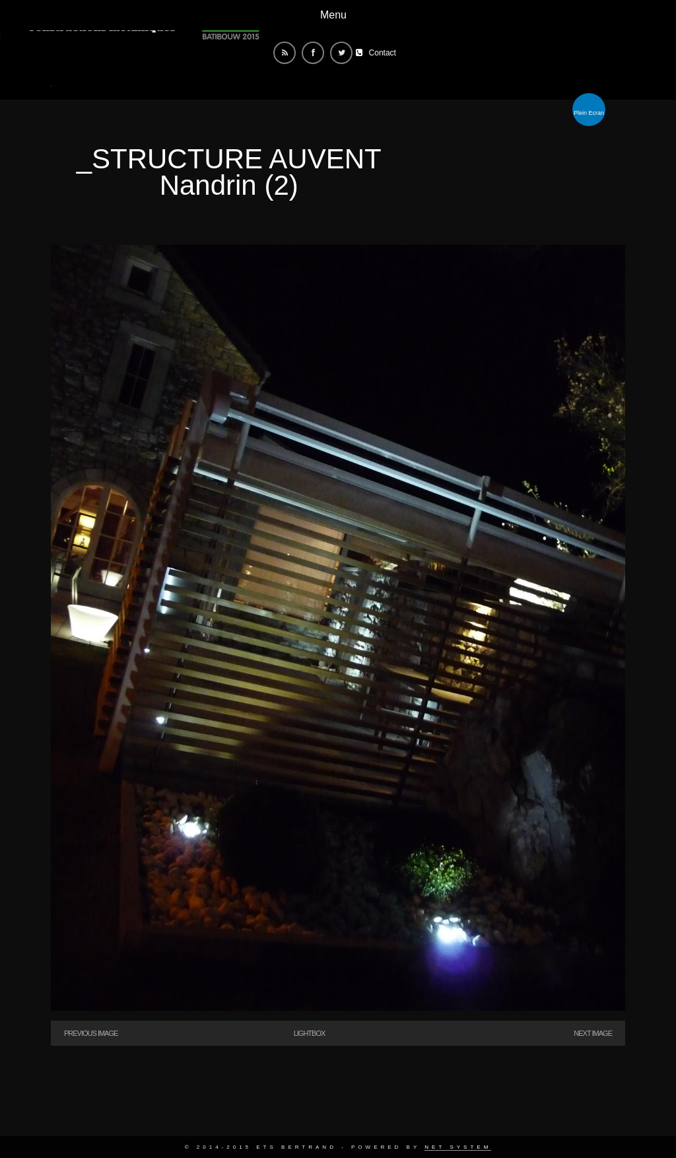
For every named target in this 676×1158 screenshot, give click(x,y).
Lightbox (309, 1033)
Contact (382, 52)
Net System (457, 1147)
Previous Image (91, 1033)
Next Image (593, 1033)
